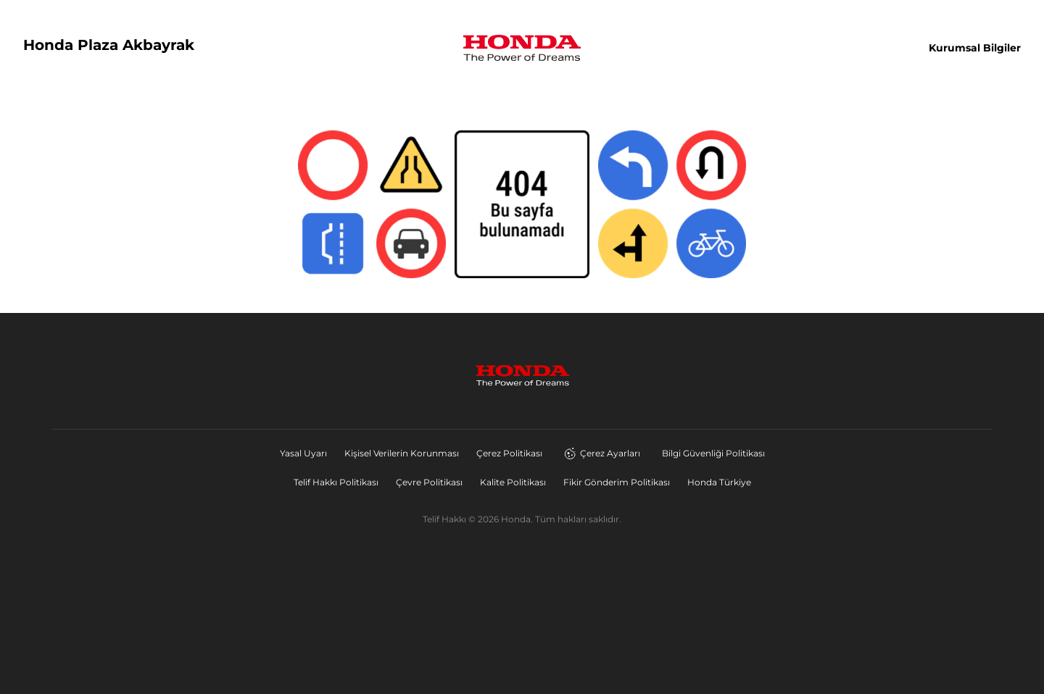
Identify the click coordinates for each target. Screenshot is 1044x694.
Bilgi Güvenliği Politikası (713, 453)
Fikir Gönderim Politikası (616, 482)
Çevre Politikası (429, 482)
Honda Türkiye (719, 482)
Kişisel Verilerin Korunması (401, 453)
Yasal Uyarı (303, 453)
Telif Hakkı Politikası (336, 482)
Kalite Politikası (513, 482)
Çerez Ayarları (602, 453)
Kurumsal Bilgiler (975, 47)
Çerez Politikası (509, 453)
